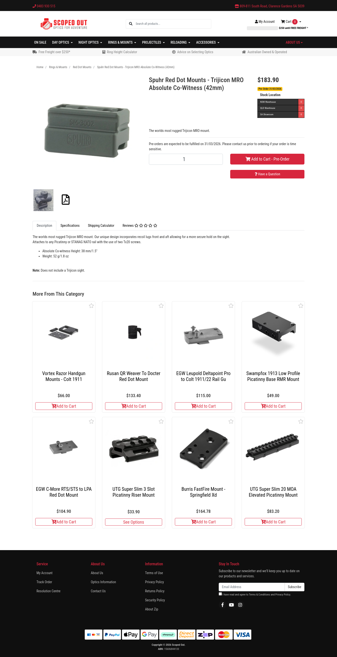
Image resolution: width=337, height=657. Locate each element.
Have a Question (267, 174)
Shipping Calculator (101, 225)
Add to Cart (63, 406)
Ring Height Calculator (122, 52)
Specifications (70, 225)
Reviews (139, 225)
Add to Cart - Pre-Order (267, 159)
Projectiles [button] (152, 42)
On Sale (40, 42)
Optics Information (103, 582)
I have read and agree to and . (255, 594)
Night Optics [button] (89, 42)
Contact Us (98, 591)
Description (44, 225)
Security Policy (155, 600)
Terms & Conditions (259, 594)
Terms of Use (154, 573)
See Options (133, 522)
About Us (97, 573)
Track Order (44, 582)
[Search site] (131, 24)
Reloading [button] (179, 42)
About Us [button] (293, 42)
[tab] (44, 225)
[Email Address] (252, 587)
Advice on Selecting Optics (195, 52)
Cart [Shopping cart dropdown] (289, 22)
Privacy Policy (154, 582)
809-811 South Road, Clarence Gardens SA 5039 (269, 6)
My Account (44, 573)
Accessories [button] (206, 42)
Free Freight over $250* (54, 52)
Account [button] (265, 22)
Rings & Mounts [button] (120, 42)
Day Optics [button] (61, 42)
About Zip (151, 609)
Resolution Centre (48, 591)
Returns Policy (154, 591)
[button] (91, 305)
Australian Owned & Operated (267, 52)
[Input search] (173, 24)
